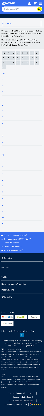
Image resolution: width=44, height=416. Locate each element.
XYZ (3, 67)
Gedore (32, 31)
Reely (26, 45)
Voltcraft (22, 40)
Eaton (21, 31)
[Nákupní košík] (35, 3)
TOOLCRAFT (31, 40)
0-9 (4, 53)
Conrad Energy (17, 45)
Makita (24, 33)
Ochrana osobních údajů (22, 397)
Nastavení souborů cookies (13, 284)
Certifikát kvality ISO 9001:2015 (15, 404)
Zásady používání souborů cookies (22, 401)
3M (16, 31)
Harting (38, 31)
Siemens (9, 36)
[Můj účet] (29, 3)
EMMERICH (28, 42)
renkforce (5, 42)
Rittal (3, 36)
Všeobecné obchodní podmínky (20, 393)
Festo (26, 31)
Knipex (17, 33)
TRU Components (16, 42)
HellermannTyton (7, 33)
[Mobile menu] (40, 3)
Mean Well (32, 33)
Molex (38, 33)
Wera (21, 36)
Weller (16, 36)
